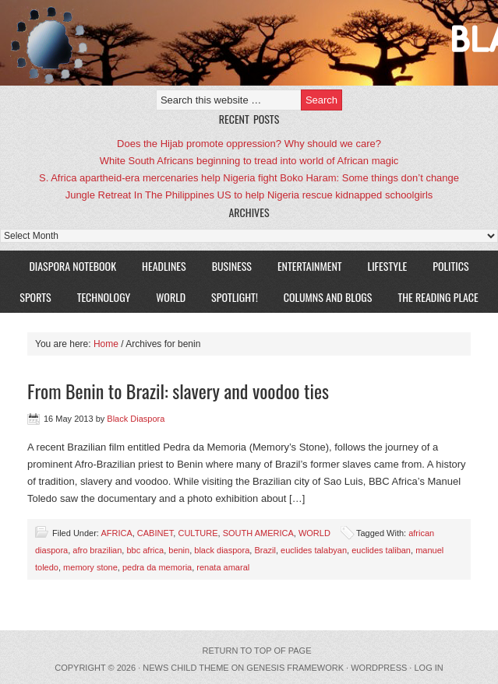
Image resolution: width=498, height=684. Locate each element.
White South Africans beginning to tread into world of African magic (249, 161)
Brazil (265, 550)
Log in (428, 667)
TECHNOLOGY (104, 297)
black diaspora (221, 550)
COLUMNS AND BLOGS (328, 297)
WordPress (379, 667)
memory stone (90, 567)
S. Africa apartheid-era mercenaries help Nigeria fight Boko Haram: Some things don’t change (249, 178)
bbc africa (145, 550)
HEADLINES (164, 266)
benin (178, 550)
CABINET (155, 533)
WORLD (164, 297)
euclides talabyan (314, 550)
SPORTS (35, 297)
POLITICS (450, 266)
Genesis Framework (295, 667)
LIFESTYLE (382, 266)
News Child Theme (185, 667)
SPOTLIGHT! (229, 297)
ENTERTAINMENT (309, 266)
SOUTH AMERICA (258, 533)
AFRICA (116, 533)
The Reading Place (437, 297)
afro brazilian (97, 550)
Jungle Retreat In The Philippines (139, 195)
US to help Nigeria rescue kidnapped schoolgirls (325, 195)
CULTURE (197, 533)
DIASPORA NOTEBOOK (72, 266)
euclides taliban (381, 550)
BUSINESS (232, 266)
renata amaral (222, 567)
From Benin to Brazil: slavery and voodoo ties (178, 391)
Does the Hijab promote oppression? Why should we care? (249, 143)
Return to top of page (257, 650)
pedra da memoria (157, 567)
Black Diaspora (181, 43)
